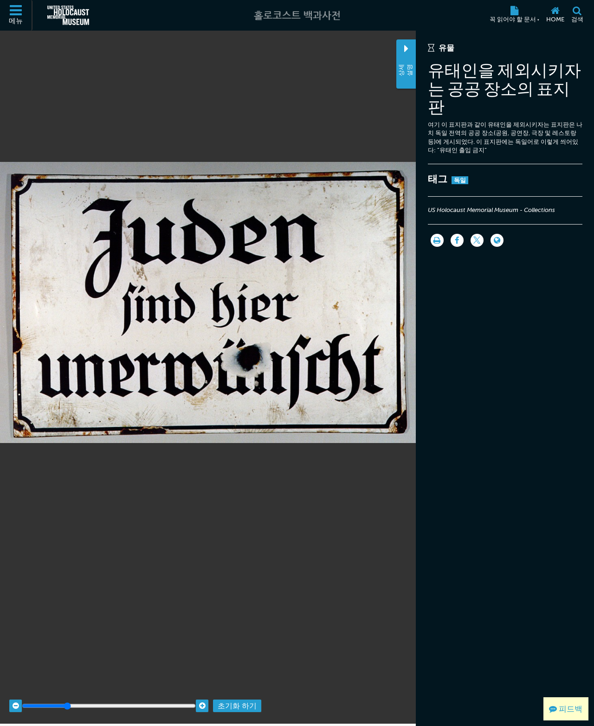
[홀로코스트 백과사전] (297, 15)
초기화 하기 (237, 698)
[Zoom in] (202, 698)
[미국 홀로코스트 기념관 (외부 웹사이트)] (68, 15)
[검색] (577, 15)
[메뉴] (16, 15)
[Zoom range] (109, 698)
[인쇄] (437, 240)
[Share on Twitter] (477, 240)
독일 (460, 180)
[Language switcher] (497, 240)
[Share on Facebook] (457, 240)
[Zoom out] (15, 698)
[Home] (555, 15)
